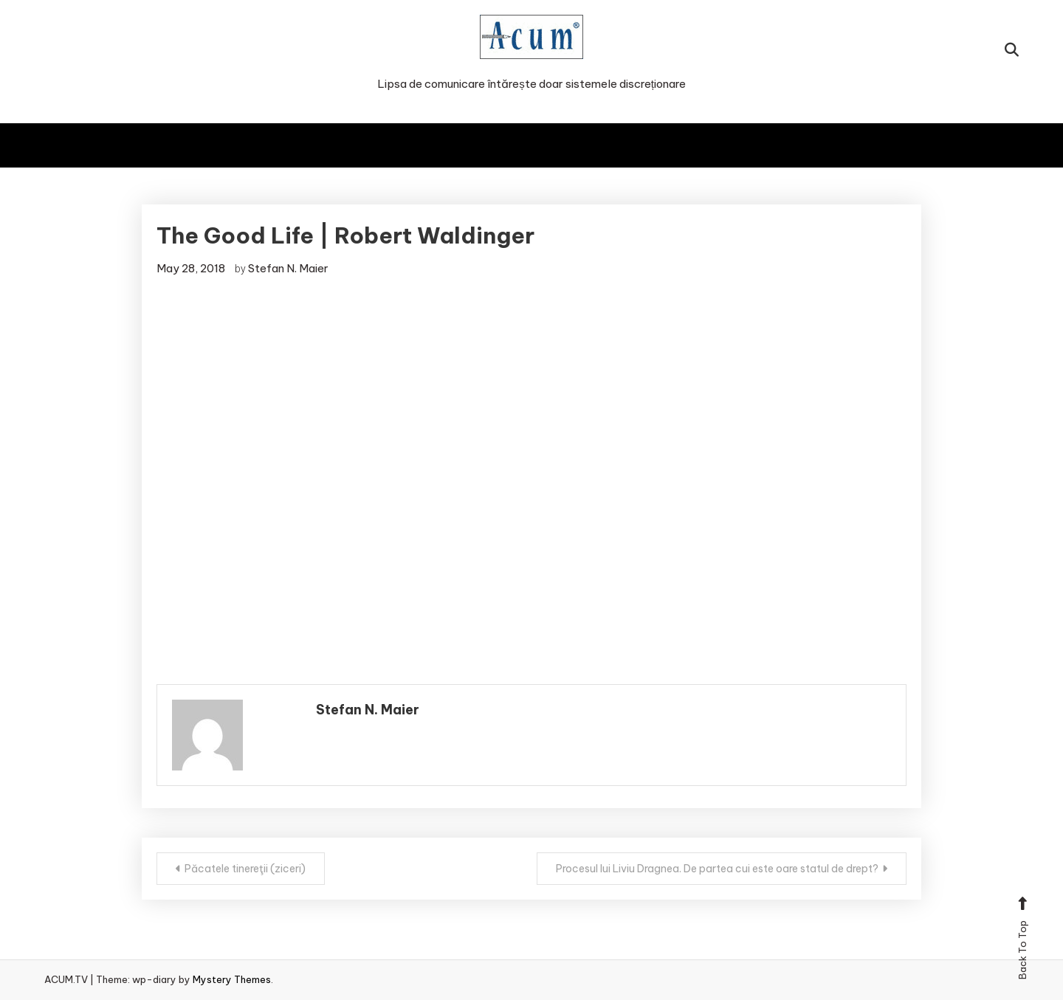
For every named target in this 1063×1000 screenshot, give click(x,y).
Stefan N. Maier (288, 268)
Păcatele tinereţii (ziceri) (245, 868)
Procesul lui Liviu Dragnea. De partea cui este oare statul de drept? (717, 868)
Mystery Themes (232, 979)
